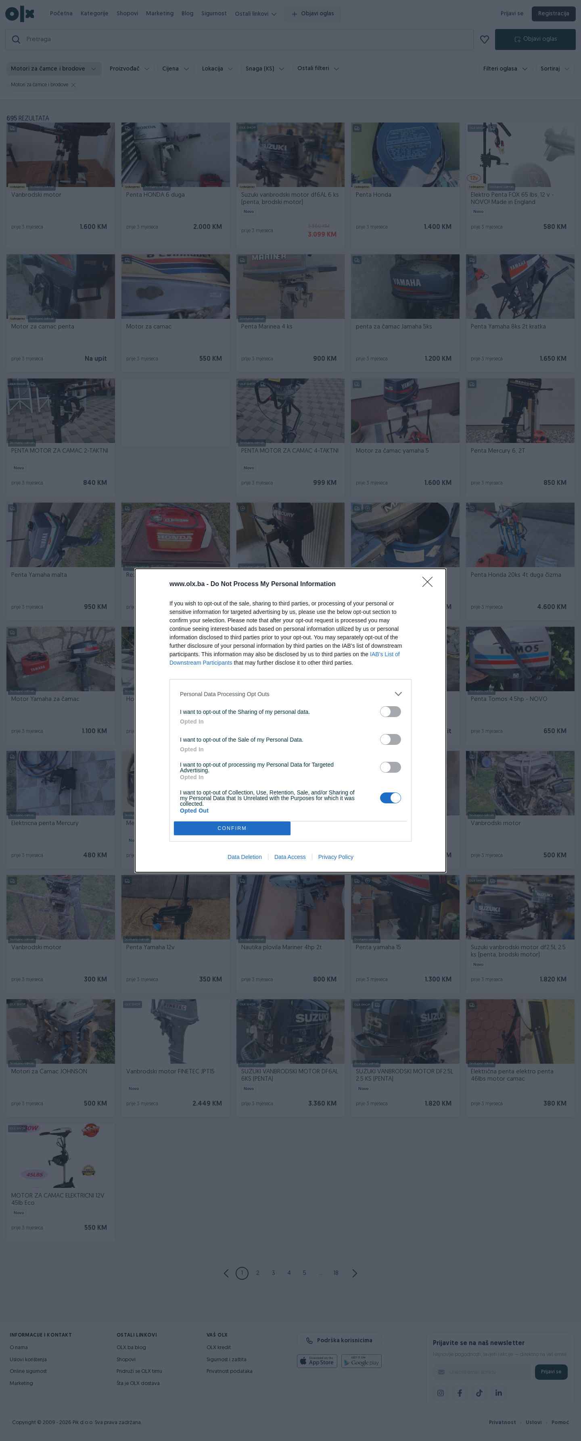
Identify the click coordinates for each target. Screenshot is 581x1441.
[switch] (390, 711)
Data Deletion (245, 857)
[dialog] (290, 720)
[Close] (430, 584)
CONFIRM (232, 829)
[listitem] (290, 694)
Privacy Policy (335, 857)
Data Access (290, 857)
